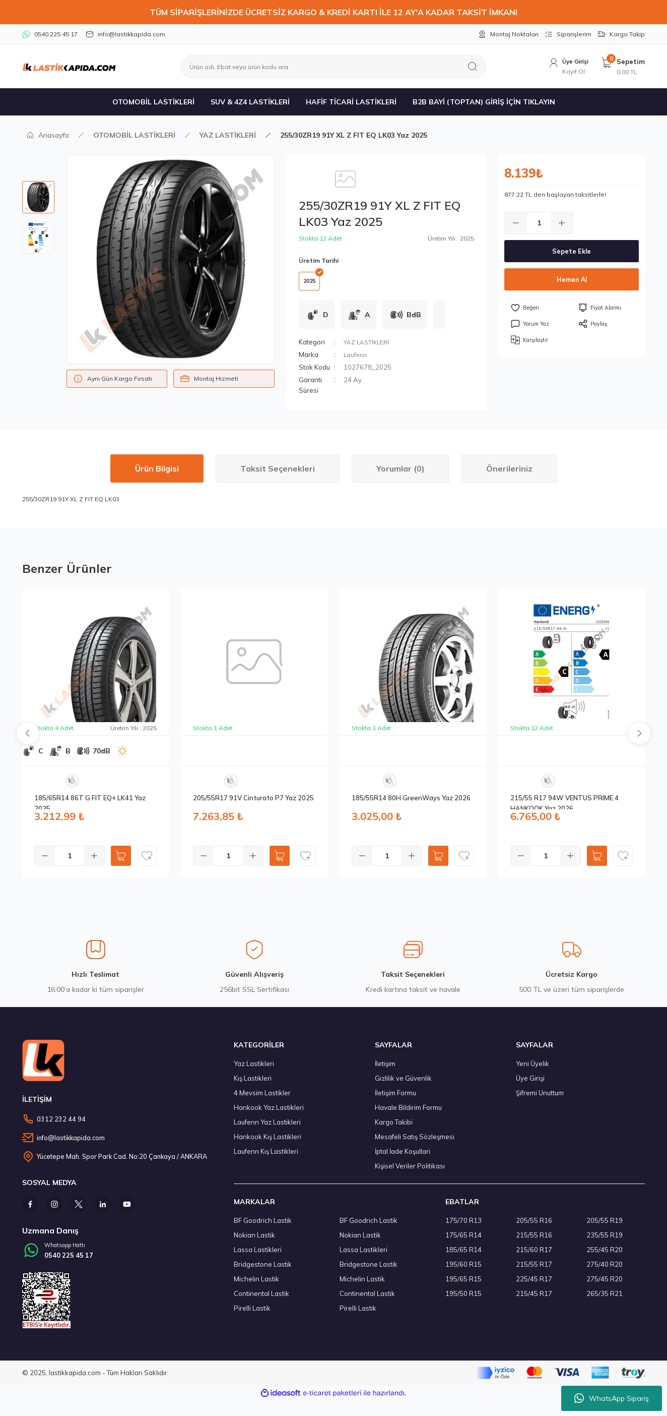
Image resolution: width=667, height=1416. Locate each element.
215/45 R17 (534, 1300)
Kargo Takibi (394, 1129)
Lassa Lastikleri (258, 1256)
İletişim (385, 1070)
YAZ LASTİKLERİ (368, 348)
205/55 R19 (604, 1227)
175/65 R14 (463, 1241)
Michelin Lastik (256, 1285)
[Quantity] (538, 223)
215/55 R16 (534, 1241)
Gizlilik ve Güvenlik (403, 1085)
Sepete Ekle (571, 251)
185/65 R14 (463, 1256)
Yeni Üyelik (532, 1070)
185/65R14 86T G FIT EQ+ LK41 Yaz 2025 (90, 808)
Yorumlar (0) (400, 475)
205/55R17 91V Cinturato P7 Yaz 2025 (253, 804)
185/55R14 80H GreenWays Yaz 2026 (411, 804)
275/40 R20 (604, 1271)
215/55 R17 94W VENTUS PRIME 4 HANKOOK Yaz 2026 (564, 808)
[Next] (639, 739)
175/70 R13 (463, 1227)
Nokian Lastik (254, 1241)
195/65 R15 (463, 1285)
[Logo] (69, 66)
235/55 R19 (604, 1241)
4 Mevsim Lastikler (262, 1099)
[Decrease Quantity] (516, 222)
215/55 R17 (534, 1271)
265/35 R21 (604, 1300)
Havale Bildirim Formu (408, 1114)
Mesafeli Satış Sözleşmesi (414, 1143)
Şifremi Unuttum (540, 1099)
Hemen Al (571, 279)
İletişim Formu (395, 1099)
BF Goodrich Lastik (263, 1227)
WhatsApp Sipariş (611, 1398)
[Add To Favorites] (538, 308)
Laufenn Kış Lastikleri (266, 1158)
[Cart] (623, 66)
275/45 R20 (604, 1285)
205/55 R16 (534, 1227)
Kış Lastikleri (253, 1085)
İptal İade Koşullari (402, 1158)
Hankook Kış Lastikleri (267, 1143)
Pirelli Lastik (252, 1315)
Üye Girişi (530, 1085)
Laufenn (356, 361)
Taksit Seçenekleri (277, 475)
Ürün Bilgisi (157, 475)
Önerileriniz (509, 475)
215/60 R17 (534, 1256)
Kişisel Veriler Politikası (410, 1172)
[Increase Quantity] (562, 222)
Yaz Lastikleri (254, 1070)
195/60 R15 (463, 1271)
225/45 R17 (534, 1285)
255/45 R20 (604, 1256)
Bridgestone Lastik (263, 1271)
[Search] (333, 66)
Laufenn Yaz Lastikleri (267, 1129)
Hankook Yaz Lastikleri (269, 1114)
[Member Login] (564, 66)
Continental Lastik (261, 1300)
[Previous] (27, 739)
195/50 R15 (463, 1300)
